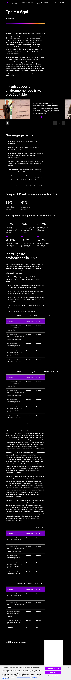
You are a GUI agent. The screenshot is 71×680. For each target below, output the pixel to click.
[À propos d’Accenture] (38, 2)
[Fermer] (68, 667)
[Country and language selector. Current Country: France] (61, 2)
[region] (35, 672)
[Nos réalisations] (16, 2)
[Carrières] (46, 2)
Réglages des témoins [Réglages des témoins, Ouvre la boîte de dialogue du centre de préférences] (53, 675)
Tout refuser (53, 672)
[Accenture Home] (7, 2)
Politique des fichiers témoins (23, 677)
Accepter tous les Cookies (53, 668)
